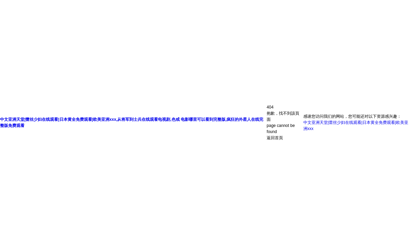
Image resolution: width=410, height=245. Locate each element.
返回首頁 (275, 137)
